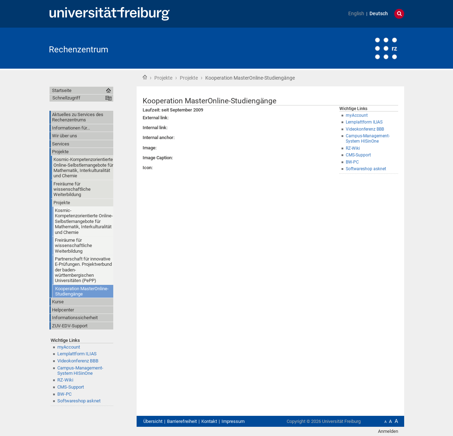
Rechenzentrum (78, 49)
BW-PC (64, 394)
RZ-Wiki (65, 380)
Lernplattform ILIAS (77, 353)
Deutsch (378, 14)
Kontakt (209, 421)
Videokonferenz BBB (77, 360)
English (356, 14)
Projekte (163, 78)
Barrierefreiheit (182, 421)
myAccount (68, 347)
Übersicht (152, 421)
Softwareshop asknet (79, 400)
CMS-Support (70, 387)
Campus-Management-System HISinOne (80, 370)
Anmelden (388, 431)
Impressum (233, 421)
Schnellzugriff (66, 98)
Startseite (145, 77)
